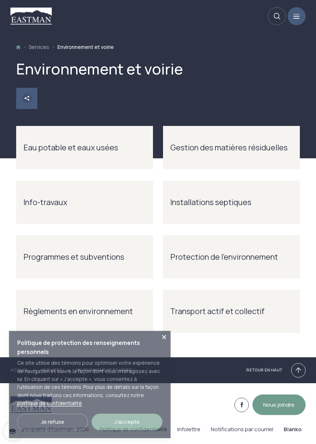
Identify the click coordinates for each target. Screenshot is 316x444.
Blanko (293, 433)
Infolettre (188, 433)
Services (39, 47)
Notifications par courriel (242, 433)
